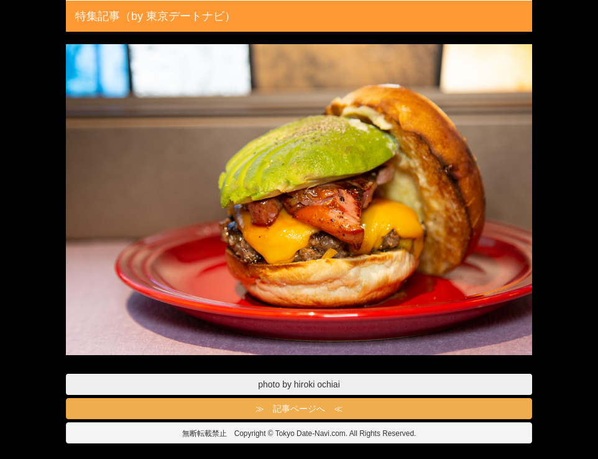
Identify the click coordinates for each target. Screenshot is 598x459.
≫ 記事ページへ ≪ (299, 409)
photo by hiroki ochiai (299, 384)
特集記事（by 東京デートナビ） (155, 16)
